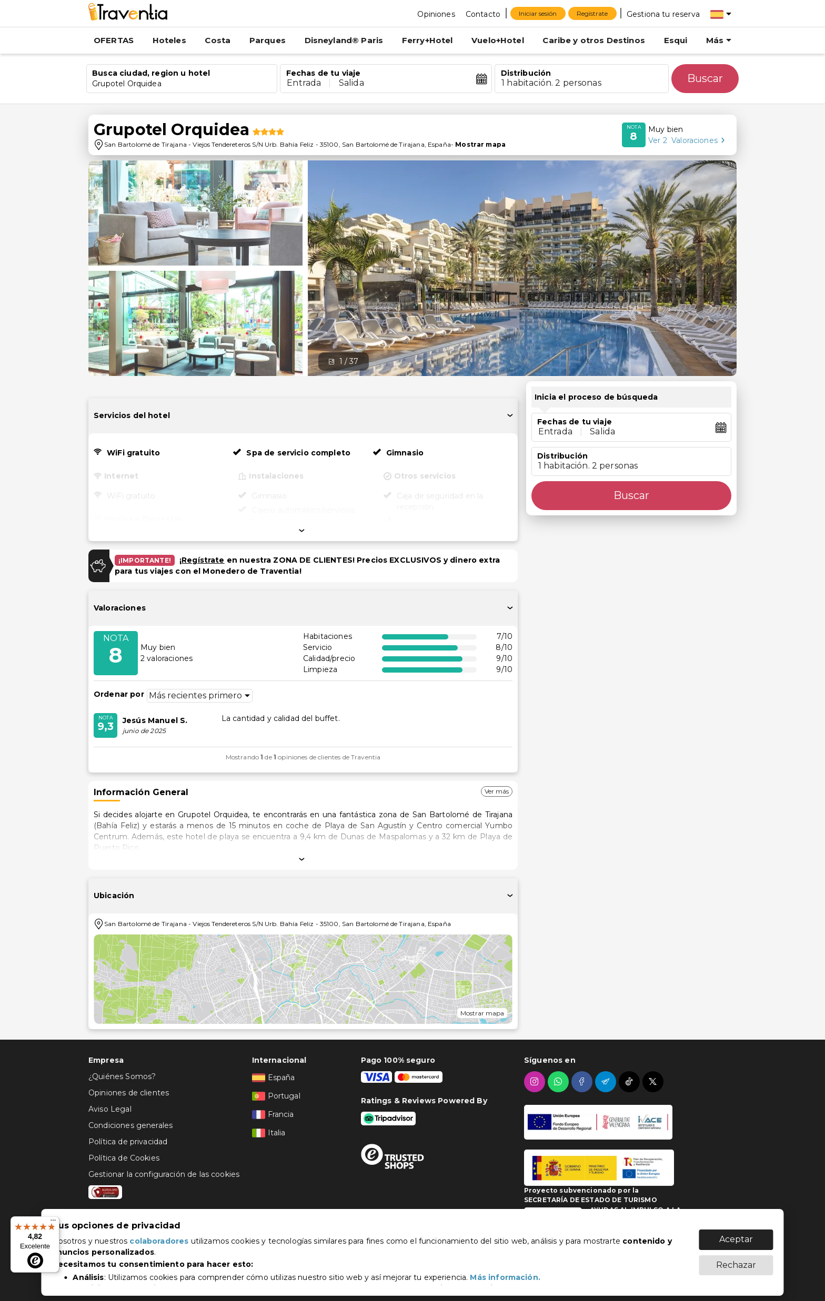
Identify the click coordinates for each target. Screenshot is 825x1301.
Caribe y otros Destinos (593, 40)
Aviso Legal (110, 1109)
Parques (267, 40)
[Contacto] (483, 14)
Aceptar (736, 1234)
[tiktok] (630, 1081)
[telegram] (607, 1081)
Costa (217, 40)
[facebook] (583, 1081)
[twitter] (654, 1081)
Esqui (676, 40)
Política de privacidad (127, 1141)
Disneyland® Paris (344, 40)
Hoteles (169, 40)
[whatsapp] (559, 1081)
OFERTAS (114, 40)
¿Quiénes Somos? (122, 1076)
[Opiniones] (436, 14)
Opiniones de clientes (128, 1092)
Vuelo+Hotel (497, 40)
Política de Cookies (123, 1158)
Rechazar (736, 1260)
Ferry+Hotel (427, 40)
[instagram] (536, 1081)
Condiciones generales (130, 1125)
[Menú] (53, 1222)
